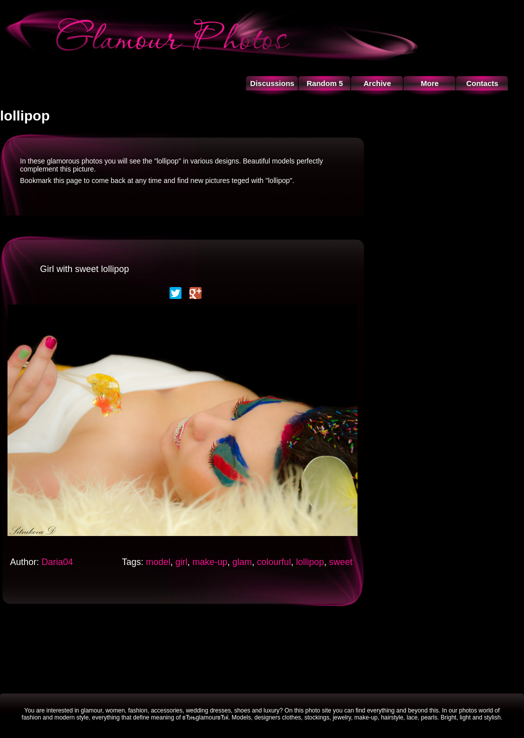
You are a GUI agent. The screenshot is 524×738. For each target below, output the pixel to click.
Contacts (482, 83)
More (430, 83)
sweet (340, 562)
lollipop (310, 562)
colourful (274, 562)
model (158, 562)
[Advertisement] (262, 648)
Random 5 (324, 83)
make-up (210, 562)
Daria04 (57, 562)
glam (242, 562)
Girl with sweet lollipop (84, 269)
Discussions (272, 83)
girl (182, 562)
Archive (377, 83)
